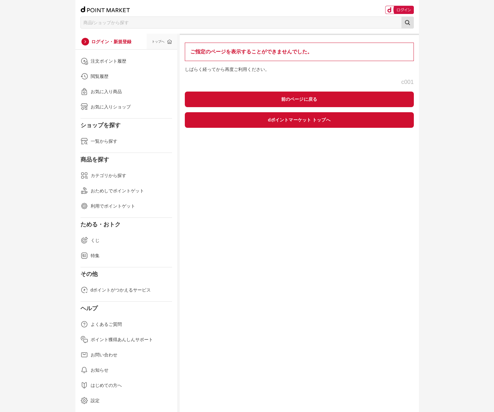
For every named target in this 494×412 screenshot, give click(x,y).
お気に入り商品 (101, 91)
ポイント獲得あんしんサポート (116, 339)
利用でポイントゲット (107, 206)
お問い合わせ (98, 355)
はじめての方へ (101, 385)
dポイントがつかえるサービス (115, 290)
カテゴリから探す (103, 175)
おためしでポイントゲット (112, 191)
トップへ (158, 41)
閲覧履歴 (94, 76)
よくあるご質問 (101, 324)
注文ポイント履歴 (103, 61)
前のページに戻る (299, 99)
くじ (90, 240)
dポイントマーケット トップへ (299, 119)
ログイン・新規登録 (111, 41)
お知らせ (94, 370)
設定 (90, 400)
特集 (90, 255)
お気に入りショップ (105, 107)
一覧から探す (98, 141)
